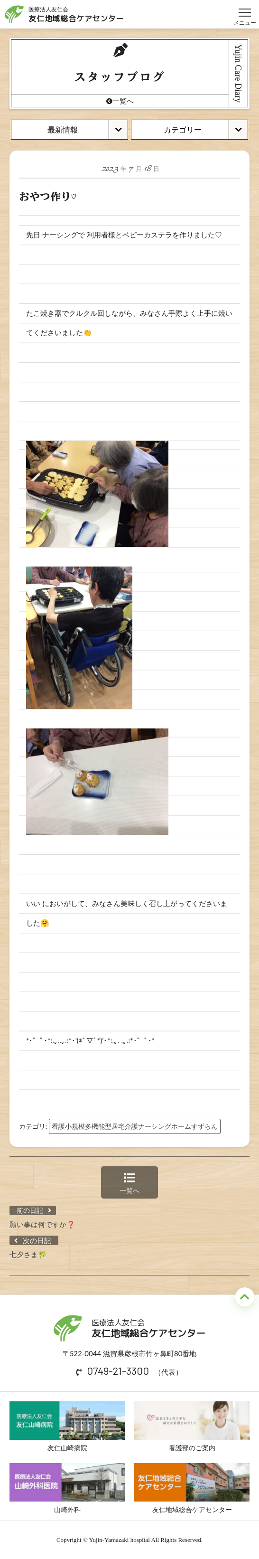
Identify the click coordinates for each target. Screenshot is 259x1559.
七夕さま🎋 (28, 1254)
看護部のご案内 (192, 1426)
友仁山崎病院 (67, 1426)
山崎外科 (67, 1488)
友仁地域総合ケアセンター (192, 1488)
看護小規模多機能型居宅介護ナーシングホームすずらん (135, 1126)
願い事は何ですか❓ (42, 1224)
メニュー (245, 8)
